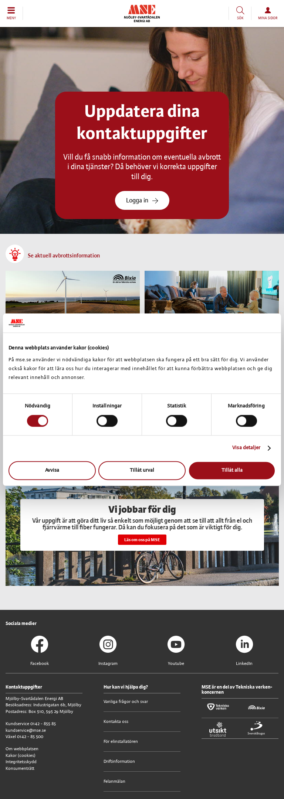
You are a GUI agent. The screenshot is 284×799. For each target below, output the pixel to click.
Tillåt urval (142, 470)
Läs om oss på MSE (142, 539)
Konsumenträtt (20, 768)
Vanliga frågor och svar (126, 701)
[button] (11, 13)
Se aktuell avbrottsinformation (64, 256)
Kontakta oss (116, 721)
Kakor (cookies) (21, 755)
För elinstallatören (121, 741)
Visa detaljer (246, 448)
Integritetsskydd (21, 761)
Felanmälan (114, 781)
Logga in (142, 200)
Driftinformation (119, 761)
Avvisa (52, 470)
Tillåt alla (232, 470)
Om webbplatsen (22, 749)
